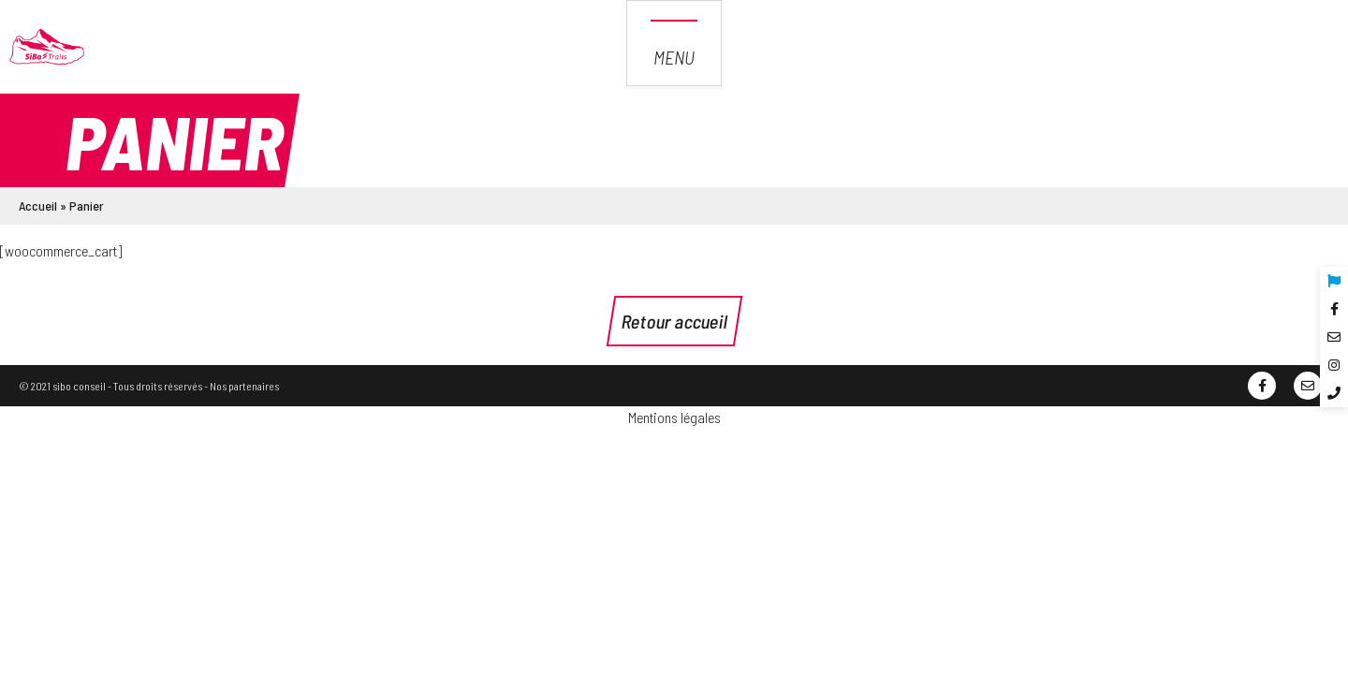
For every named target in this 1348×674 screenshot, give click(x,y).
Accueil (38, 205)
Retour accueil (674, 321)
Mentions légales (674, 417)
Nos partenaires (244, 385)
